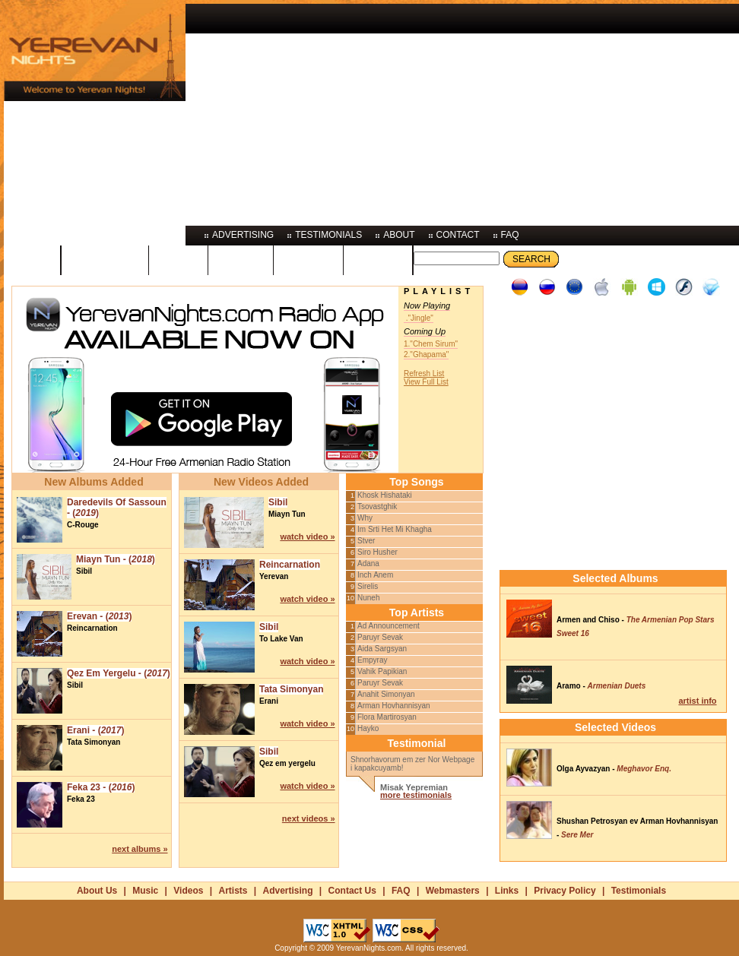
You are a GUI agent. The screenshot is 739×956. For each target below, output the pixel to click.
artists (308, 259)
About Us (97, 890)
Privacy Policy (564, 890)
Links (507, 890)
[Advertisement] (385, 110)
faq (510, 235)
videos (240, 259)
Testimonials (638, 890)
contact (458, 235)
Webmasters (453, 890)
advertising (243, 235)
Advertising (288, 890)
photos (378, 259)
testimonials (328, 235)
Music (145, 890)
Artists (232, 890)
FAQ (401, 890)
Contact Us (352, 890)
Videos (188, 890)
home (32, 259)
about (398, 235)
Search (531, 259)
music (178, 259)
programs (105, 259)
